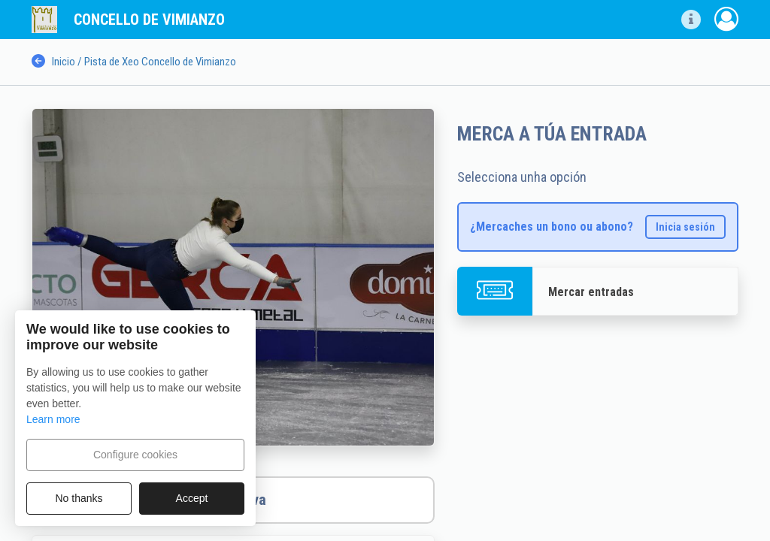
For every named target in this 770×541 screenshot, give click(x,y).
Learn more (53, 419)
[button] (691, 19)
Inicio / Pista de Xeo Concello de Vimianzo (134, 61)
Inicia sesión (685, 227)
